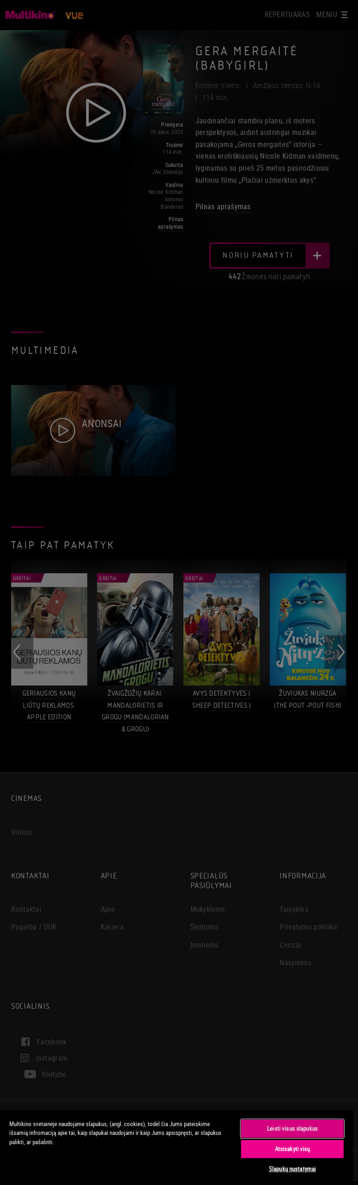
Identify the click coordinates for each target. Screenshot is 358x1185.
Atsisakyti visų (292, 1149)
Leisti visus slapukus (292, 1128)
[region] (176, 1147)
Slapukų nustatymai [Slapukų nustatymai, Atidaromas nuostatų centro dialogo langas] (292, 1169)
